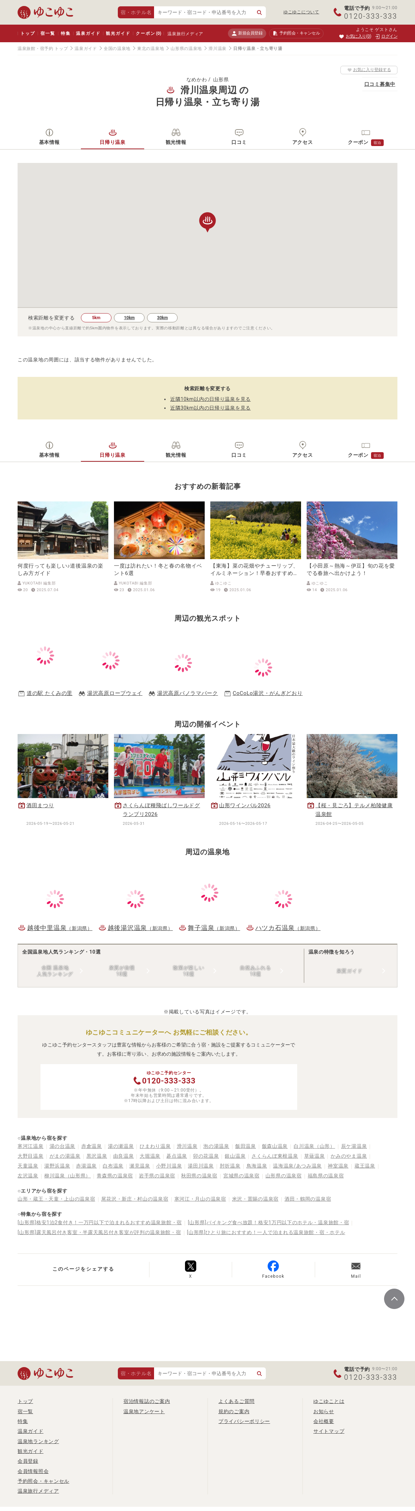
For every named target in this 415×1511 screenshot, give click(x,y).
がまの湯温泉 (65, 1156)
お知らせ (323, 1411)
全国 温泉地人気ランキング (55, 971)
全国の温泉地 (117, 48)
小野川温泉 (169, 1166)
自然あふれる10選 (255, 971)
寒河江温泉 (31, 1146)
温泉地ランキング (38, 1441)
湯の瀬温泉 (121, 1146)
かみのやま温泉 (349, 1156)
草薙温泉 (314, 1156)
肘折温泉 (230, 1166)
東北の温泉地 (150, 48)
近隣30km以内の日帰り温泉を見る (210, 408)
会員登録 (28, 1461)
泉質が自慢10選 (122, 971)
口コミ (239, 142)
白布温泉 (113, 1166)
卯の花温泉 (206, 1156)
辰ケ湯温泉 (354, 1146)
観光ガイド (118, 33)
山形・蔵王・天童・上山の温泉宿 (56, 1199)
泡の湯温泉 (216, 1146)
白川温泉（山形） (314, 1146)
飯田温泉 (245, 1146)
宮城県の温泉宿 (241, 1175)
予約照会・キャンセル (43, 1481)
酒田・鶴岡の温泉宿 (308, 1199)
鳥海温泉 (257, 1166)
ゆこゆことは (328, 1401)
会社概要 (323, 1421)
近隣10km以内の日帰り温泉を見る (210, 399)
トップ (27, 33)
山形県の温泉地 (186, 48)
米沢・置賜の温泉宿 (255, 1199)
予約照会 (296, 33)
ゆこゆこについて (301, 12)
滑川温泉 (217, 48)
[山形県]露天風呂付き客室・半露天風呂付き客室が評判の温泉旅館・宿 (99, 1232)
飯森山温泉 (275, 1146)
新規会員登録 (247, 33)
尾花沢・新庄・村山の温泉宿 (134, 1199)
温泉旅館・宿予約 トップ (43, 48)
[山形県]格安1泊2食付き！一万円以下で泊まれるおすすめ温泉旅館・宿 (100, 1222)
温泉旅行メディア (185, 33)
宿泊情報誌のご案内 (146, 1401)
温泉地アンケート (144, 1411)
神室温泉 (338, 1166)
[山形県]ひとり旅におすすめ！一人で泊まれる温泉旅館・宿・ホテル (266, 1232)
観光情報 (176, 142)
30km (162, 317)
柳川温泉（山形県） (67, 1175)
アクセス (302, 142)
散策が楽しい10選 (188, 971)
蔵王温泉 (365, 1166)
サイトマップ (328, 1431)
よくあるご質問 (236, 1401)
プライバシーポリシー (244, 1421)
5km (96, 317)
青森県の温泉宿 (115, 1175)
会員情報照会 (33, 1471)
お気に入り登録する (369, 69)
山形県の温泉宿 (284, 1175)
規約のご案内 (233, 1411)
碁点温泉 (176, 1156)
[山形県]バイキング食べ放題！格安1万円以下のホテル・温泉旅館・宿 (268, 1222)
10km (129, 317)
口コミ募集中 (379, 84)
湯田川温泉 (201, 1166)
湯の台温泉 (63, 1146)
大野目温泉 (31, 1156)
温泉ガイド (88, 33)
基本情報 (49, 142)
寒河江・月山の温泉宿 (200, 1199)
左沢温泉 (28, 1175)
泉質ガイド (350, 971)
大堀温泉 (150, 1156)
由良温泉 (123, 1156)
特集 (66, 33)
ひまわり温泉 (155, 1146)
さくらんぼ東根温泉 (274, 1156)
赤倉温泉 (91, 1146)
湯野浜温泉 (57, 1166)
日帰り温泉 (113, 142)
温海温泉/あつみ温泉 (297, 1166)
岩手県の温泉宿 (157, 1175)
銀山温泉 (235, 1156)
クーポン (148, 33)
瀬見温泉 (139, 1166)
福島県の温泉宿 (326, 1175)
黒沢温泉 (97, 1156)
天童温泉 (28, 1166)
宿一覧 (47, 33)
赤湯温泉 (86, 1166)
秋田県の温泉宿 (199, 1175)
